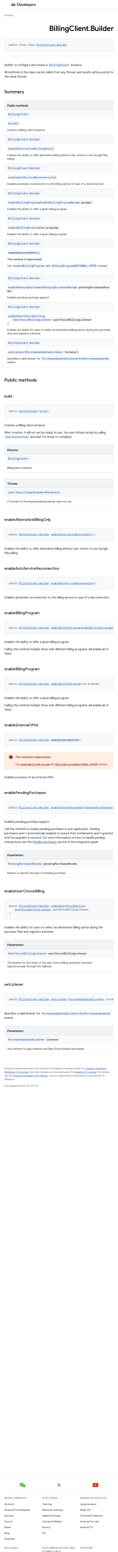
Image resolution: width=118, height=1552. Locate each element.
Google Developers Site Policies (30, 1075)
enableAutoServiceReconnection (30, 177)
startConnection (17, 437)
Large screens (88, 1504)
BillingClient (59, 65)
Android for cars (89, 1521)
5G (44, 1533)
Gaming (47, 1504)
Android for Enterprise (17, 1509)
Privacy (46, 1527)
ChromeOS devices (91, 1515)
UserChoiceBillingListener (32, 319)
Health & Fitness (51, 1515)
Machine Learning (52, 1509)
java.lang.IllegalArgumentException (34, 492)
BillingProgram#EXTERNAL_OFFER (74, 265)
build (12, 123)
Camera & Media (52, 1521)
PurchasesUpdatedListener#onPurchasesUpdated (75, 358)
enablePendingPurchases (25, 287)
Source (8, 1521)
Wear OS (85, 1509)
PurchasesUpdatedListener (44, 352)
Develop (8, 15)
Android (9, 1504)
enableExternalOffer (22, 252)
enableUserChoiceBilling (26, 316)
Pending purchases (44, 842)
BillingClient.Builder (51, 44)
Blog (6, 1533)
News (7, 1527)
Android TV (86, 1527)
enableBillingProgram (23, 202)
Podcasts (9, 1538)
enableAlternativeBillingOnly (29, 148)
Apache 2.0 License (86, 1072)
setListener (16, 352)
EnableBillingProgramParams (60, 202)
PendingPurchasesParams (60, 287)
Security (9, 1515)
